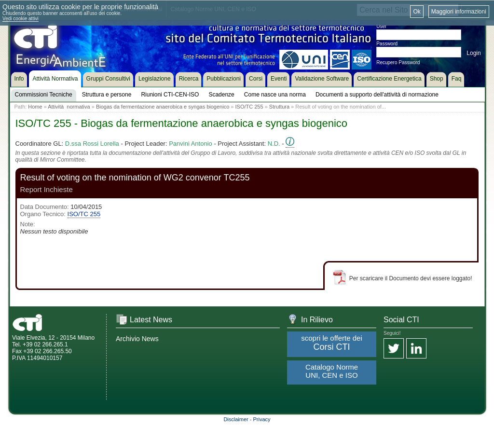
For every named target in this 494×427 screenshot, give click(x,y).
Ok (416, 11)
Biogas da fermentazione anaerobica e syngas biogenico (162, 107)
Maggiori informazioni (458, 11)
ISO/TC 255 (249, 107)
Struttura (279, 107)
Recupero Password (398, 62)
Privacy (262, 419)
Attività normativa (69, 107)
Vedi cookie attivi (20, 18)
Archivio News (137, 339)
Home (35, 107)
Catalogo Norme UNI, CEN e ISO (331, 371)
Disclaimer (235, 419)
